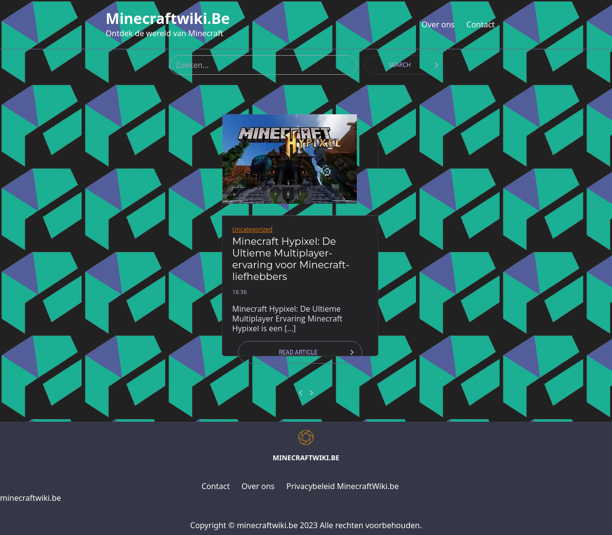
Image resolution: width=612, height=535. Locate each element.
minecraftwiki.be (168, 18)
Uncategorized (252, 229)
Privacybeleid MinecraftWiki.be (342, 486)
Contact (480, 24)
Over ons (438, 24)
